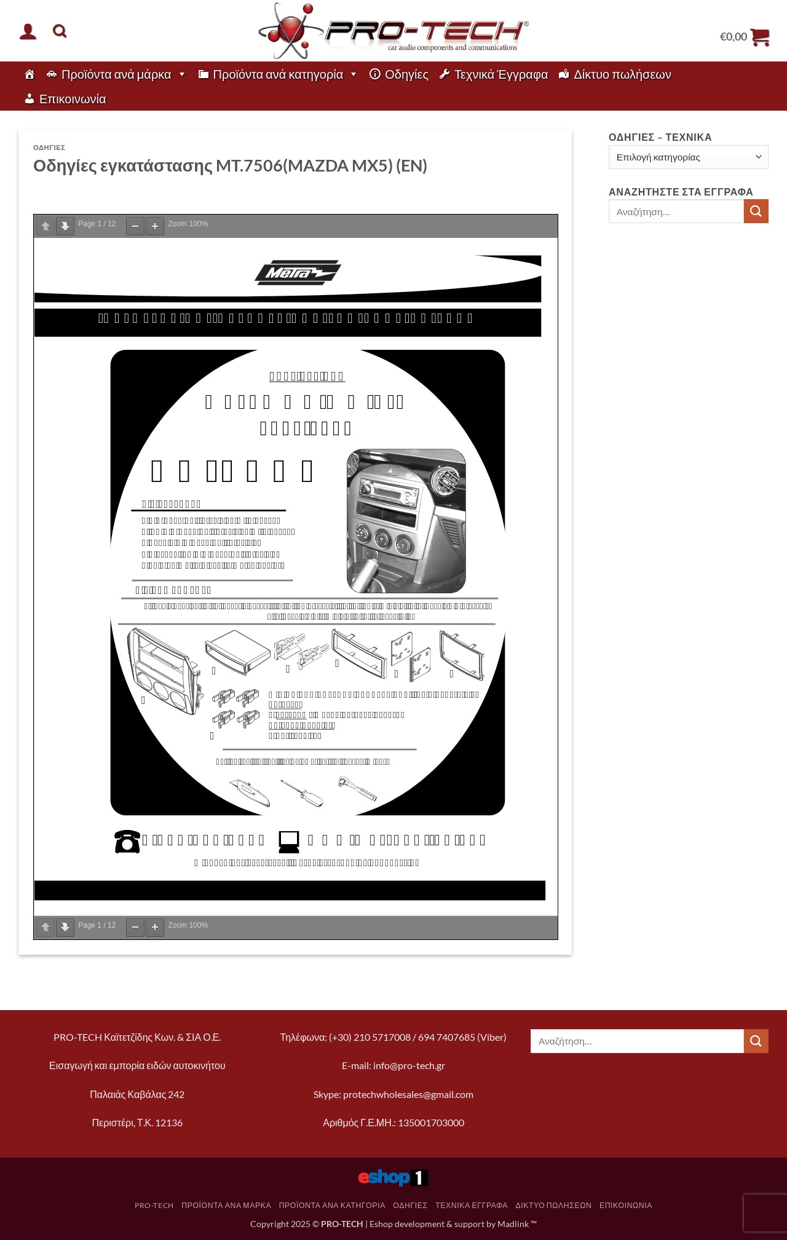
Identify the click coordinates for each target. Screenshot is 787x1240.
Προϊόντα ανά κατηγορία (286, 73)
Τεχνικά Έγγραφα (501, 73)
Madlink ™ (517, 1223)
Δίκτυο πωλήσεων (622, 73)
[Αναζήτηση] (59, 30)
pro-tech (154, 1205)
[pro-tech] (29, 73)
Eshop (381, 1223)
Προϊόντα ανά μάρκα (124, 73)
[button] (27, 31)
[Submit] (756, 211)
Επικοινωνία (72, 98)
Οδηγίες (407, 73)
